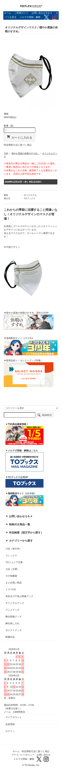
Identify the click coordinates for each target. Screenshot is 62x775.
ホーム (7, 13)
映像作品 (10, 637)
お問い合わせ (44, 754)
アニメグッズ (12, 609)
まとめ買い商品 (13, 582)
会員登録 (10, 724)
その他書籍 (11, 576)
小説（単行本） (13, 548)
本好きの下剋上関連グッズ (19, 596)
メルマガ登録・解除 (30, 17)
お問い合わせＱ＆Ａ (42, 13)
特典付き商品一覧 (19, 524)
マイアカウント (13, 717)
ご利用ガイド (21, 13)
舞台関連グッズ (13, 616)
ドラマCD (10, 589)
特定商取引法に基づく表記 (18, 145)
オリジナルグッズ (14, 603)
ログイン (10, 731)
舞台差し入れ (12, 623)
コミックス (11, 555)
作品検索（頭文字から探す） (26, 532)
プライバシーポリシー (23, 754)
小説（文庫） (12, 569)
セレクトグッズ (13, 630)
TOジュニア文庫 (13, 562)
